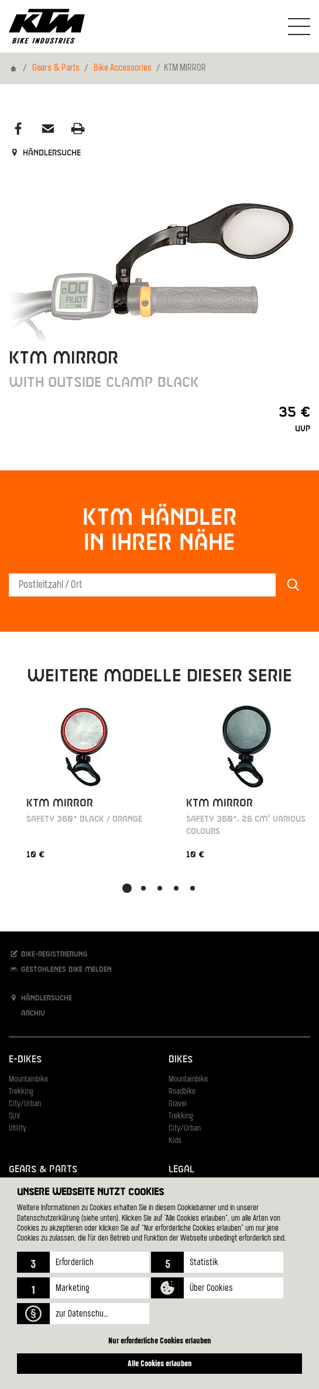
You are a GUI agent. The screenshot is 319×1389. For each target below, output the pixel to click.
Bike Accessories (123, 68)
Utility (17, 1128)
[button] (83, 1262)
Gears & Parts (56, 68)
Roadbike (182, 1091)
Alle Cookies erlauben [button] (160, 1363)
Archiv (27, 1013)
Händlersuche (45, 153)
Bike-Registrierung (48, 954)
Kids (175, 1141)
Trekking (21, 1091)
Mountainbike (28, 1079)
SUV (14, 1116)
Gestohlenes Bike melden (60, 969)
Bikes (181, 1060)
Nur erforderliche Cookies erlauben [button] (159, 1340)
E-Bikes (25, 1060)
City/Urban (25, 1104)
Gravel (178, 1104)
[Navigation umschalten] (299, 26)
